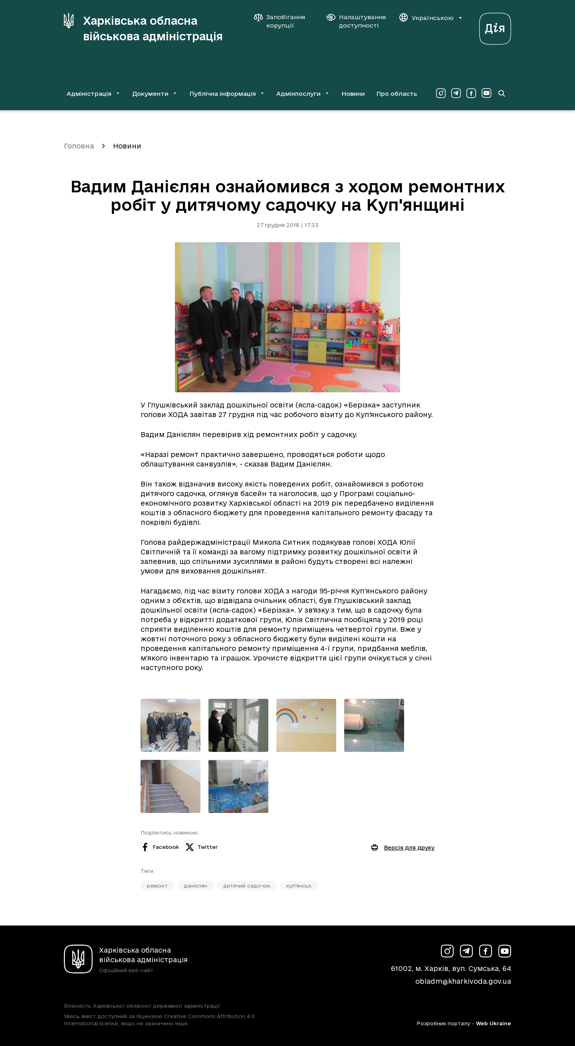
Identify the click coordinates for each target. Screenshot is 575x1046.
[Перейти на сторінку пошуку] (501, 93)
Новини (353, 93)
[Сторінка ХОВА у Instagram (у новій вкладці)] (441, 93)
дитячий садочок (246, 885)
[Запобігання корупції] (283, 21)
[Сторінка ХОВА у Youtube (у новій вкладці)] (486, 93)
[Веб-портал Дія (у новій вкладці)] (495, 26)
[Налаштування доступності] (356, 21)
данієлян (195, 885)
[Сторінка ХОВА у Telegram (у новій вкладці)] (456, 93)
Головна (79, 146)
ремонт (157, 885)
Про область (396, 93)
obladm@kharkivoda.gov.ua (463, 981)
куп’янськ (298, 885)
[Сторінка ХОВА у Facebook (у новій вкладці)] (471, 93)
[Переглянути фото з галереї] (170, 725)
